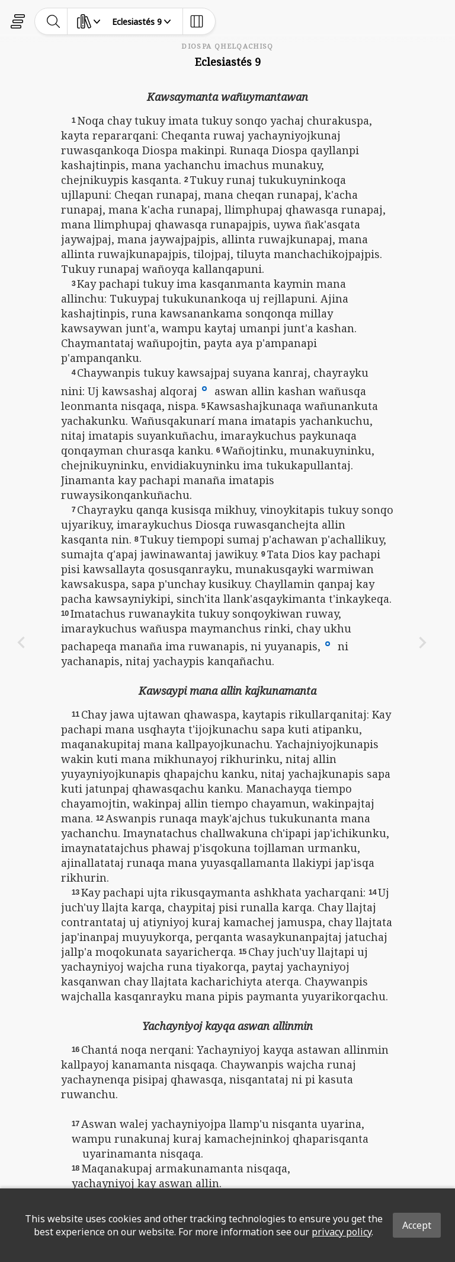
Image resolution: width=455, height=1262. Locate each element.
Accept (416, 1225)
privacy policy (341, 1231)
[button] (204, 387)
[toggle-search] (54, 21)
